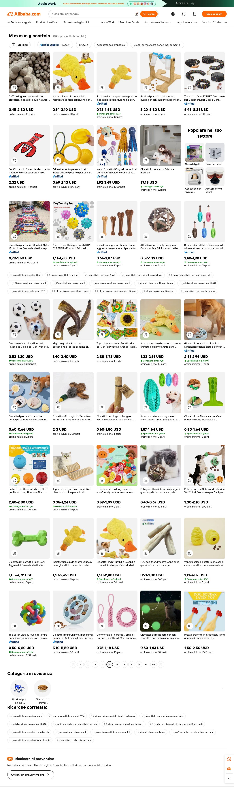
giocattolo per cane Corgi (100, 275)
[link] (229, 759)
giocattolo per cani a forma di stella (30, 740)
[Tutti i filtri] (20, 45)
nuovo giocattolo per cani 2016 (66, 716)
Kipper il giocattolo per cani (69, 283)
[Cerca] (149, 14)
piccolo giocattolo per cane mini (111, 732)
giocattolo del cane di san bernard (123, 724)
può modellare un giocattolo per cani (192, 732)
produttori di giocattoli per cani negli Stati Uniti (176, 724)
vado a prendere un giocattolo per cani (75, 724)
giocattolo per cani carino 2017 (27, 291)
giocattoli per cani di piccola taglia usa (113, 716)
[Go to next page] (161, 664)
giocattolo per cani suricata (26, 716)
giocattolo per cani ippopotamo (155, 283)
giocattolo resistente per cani (74, 740)
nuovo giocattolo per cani (71, 732)
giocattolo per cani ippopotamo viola (162, 716)
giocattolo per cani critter (25, 275)
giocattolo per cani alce (151, 732)
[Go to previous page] (73, 664)
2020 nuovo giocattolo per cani (28, 283)
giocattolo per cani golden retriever (142, 275)
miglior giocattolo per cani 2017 (198, 283)
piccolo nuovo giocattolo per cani (111, 283)
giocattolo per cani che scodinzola (29, 732)
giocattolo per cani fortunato (198, 291)
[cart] (184, 14)
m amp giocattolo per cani (62, 275)
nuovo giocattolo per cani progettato (190, 275)
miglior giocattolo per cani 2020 (28, 724)
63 (153, 664)
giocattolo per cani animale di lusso (115, 291)
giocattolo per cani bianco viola (70, 291)
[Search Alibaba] (91, 14)
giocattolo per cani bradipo (158, 291)
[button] (136, 14)
